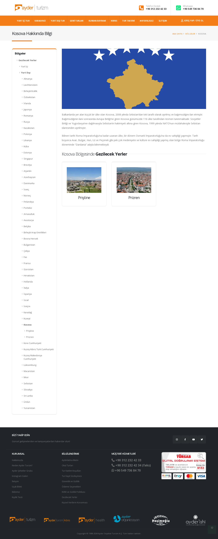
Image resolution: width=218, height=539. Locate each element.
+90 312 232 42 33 (156, 8)
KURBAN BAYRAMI (97, 20)
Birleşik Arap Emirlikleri (35, 232)
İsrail (26, 300)
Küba (26, 146)
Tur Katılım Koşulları (71, 470)
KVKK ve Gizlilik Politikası (74, 490)
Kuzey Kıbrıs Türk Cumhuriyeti (39, 349)
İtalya (26, 287)
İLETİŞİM (163, 20)
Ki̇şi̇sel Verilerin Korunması (75, 501)
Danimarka (29, 183)
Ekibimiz (16, 490)
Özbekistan (29, 97)
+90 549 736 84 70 (193, 8)
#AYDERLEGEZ (147, 20)
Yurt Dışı (25, 72)
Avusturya (29, 220)
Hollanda (28, 281)
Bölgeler (190, 33)
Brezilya (28, 164)
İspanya (28, 294)
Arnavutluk (29, 214)
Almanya (28, 78)
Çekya (27, 251)
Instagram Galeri (20, 475)
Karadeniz (40, 20)
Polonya (28, 134)
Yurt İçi (24, 66)
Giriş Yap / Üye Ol (192, 20)
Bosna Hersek (31, 238)
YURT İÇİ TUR (23, 20)
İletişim (15, 480)
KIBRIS (114, 20)
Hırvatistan (29, 275)
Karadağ (28, 312)
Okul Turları (67, 465)
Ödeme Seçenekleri (72, 485)
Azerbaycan (30, 177)
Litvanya (28, 140)
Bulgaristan (29, 244)
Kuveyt (27, 318)
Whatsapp (188, 6)
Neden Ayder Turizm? (23, 465)
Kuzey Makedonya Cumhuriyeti (33, 357)
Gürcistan (28, 269)
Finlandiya (29, 201)
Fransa (27, 263)
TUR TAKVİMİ (128, 20)
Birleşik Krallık (30, 91)
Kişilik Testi (17, 495)
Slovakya (28, 389)
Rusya (27, 121)
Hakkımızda (17, 460)
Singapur (28, 158)
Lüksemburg (30, 365)
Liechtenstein (30, 85)
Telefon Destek (153, 6)
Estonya (28, 152)
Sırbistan (28, 383)
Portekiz (28, 207)
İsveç (26, 189)
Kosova (28, 324)
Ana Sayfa (177, 33)
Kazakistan (29, 128)
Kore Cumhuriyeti (32, 343)
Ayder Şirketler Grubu (23, 470)
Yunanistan (29, 408)
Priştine (30, 330)
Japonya (28, 109)
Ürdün (27, 401)
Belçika (27, 226)
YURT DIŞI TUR (58, 20)
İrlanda (27, 103)
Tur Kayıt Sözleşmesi (72, 475)
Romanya (28, 115)
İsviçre (27, 306)
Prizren (30, 337)
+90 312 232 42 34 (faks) (133, 465)
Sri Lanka (28, 395)
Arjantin (28, 171)
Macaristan (29, 371)
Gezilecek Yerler (28, 60)
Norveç (27, 195)
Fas (25, 257)
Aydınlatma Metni (70, 460)
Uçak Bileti (17, 485)
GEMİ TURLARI (76, 20)
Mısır (26, 377)
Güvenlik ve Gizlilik (71, 480)
